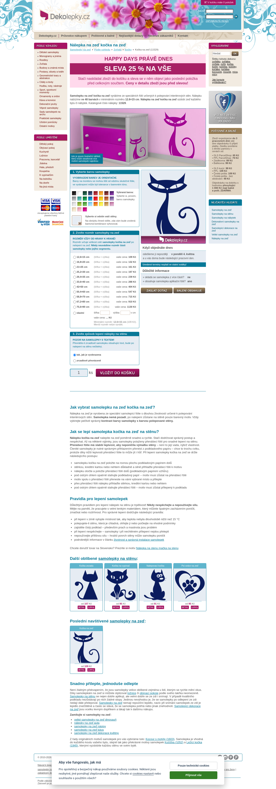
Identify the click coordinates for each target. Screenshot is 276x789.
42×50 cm (82, 286)
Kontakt (183, 35)
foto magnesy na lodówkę (145, 769)
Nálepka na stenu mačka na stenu (157, 548)
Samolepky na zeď (80, 49)
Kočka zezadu (86, 566)
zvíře (223, 64)
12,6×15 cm (83, 257)
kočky (128, 49)
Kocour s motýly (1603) (160, 739)
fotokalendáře (93, 769)
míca (235, 72)
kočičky (232, 66)
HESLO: (202, 17)
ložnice (131, 693)
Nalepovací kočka (155, 566)
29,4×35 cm (83, 277)
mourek (227, 72)
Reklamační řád (168, 765)
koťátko (216, 69)
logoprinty (192, 769)
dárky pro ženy (227, 769)
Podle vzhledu (102, 49)
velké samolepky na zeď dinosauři (95, 719)
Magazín (91, 765)
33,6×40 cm (83, 281)
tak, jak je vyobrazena (89, 354)
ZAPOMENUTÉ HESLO (217, 21)
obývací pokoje (149, 693)
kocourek (217, 72)
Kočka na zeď (86, 628)
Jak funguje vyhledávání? (219, 80)
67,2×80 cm (83, 301)
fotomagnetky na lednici (72, 769)
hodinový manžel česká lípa (73, 773)
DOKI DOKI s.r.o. (87, 757)
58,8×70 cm (83, 296)
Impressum (184, 765)
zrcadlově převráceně (89, 360)
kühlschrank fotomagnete (116, 769)
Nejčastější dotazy (131, 35)
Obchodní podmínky (109, 765)
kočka (230, 64)
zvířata (215, 64)
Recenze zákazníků (160, 35)
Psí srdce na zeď (190, 566)
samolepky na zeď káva (89, 729)
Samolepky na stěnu (82, 696)
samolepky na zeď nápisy (90, 726)
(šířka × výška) (101, 257)
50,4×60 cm (83, 291)
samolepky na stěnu (117, 558)
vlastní (80, 313)
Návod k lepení (46, 765)
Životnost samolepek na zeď (70, 765)
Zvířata (117, 49)
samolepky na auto (48, 769)
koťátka (225, 69)
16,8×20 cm (83, 262)
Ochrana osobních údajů (134, 765)
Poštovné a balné (102, 35)
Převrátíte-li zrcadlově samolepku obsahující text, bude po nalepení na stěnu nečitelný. (103, 343)
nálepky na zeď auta (86, 722)
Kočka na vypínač (121, 566)
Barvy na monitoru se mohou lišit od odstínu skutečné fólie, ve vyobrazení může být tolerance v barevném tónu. (104, 181)
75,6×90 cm (83, 307)
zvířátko (216, 61)
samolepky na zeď (127, 621)
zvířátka (226, 61)
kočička (223, 66)
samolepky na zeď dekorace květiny (96, 733)
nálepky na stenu (208, 769)
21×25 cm (82, 267)
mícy (214, 74)
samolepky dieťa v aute (172, 769)
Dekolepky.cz (47, 35)
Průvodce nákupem (74, 35)
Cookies (153, 765)
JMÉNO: (202, 11)
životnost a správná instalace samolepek (139, 539)
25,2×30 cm (83, 272)
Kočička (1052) (174, 742)
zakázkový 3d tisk (47, 773)
